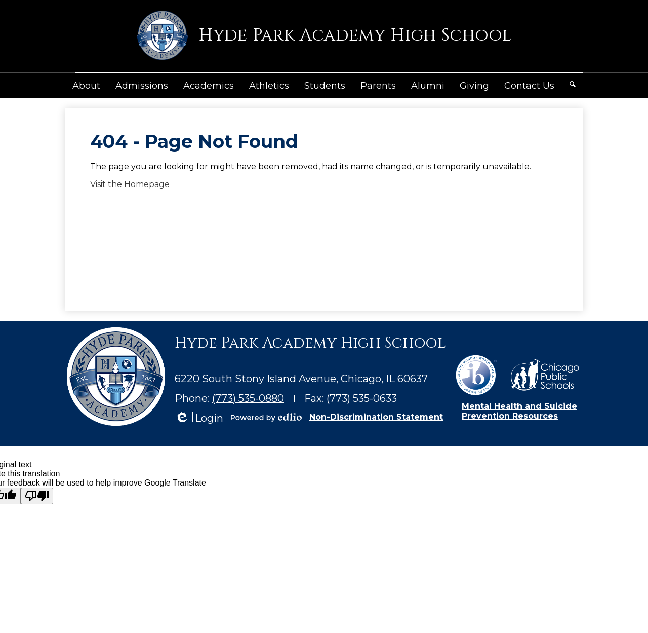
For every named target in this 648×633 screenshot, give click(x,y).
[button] (86, 85)
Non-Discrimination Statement (376, 417)
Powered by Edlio (266, 417)
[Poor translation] (37, 496)
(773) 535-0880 (248, 398)
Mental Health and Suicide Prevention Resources (519, 411)
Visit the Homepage (130, 184)
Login (199, 418)
